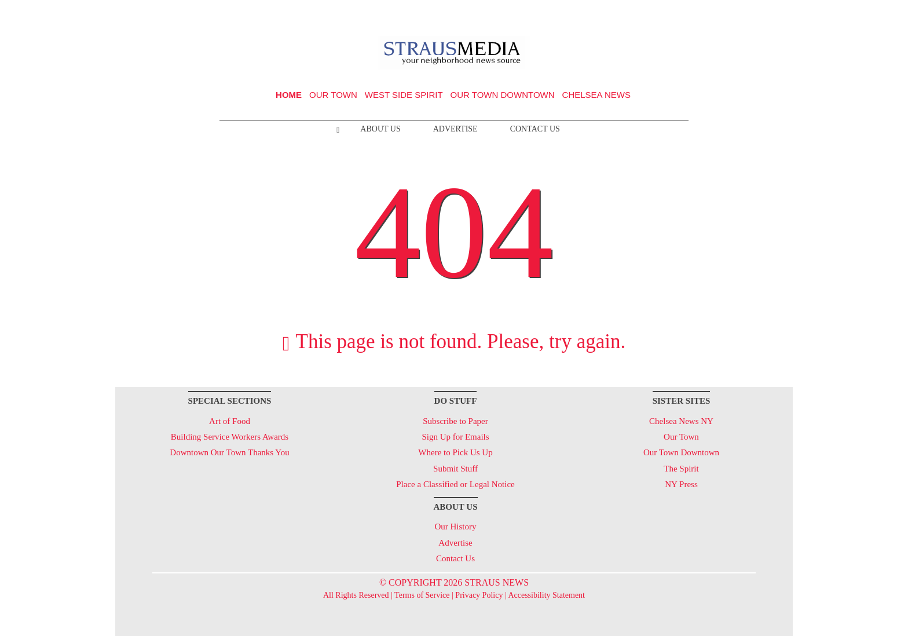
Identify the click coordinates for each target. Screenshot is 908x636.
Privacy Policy (479, 595)
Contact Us (535, 129)
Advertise (455, 129)
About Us (380, 129)
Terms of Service (421, 595)
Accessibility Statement (546, 595)
